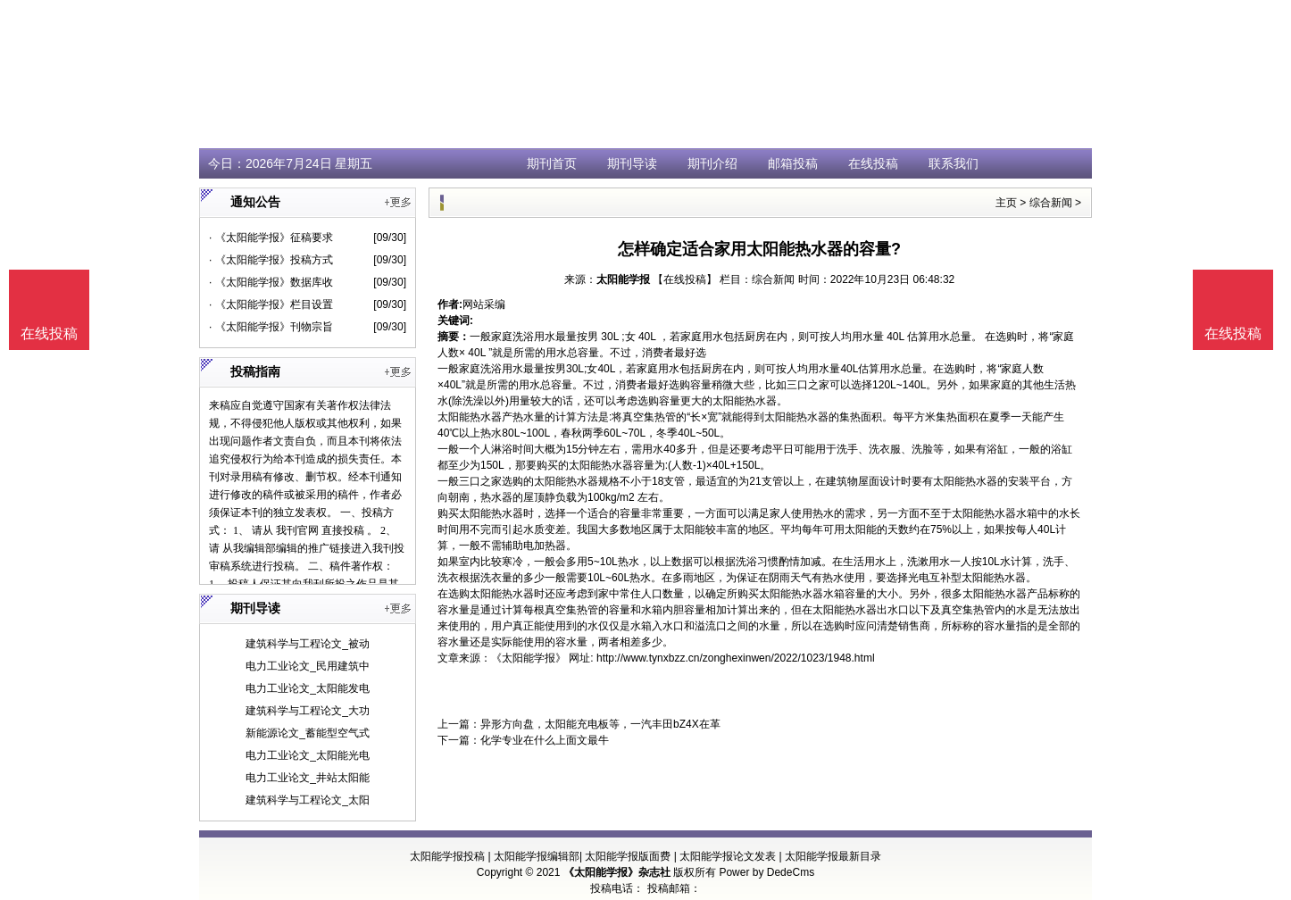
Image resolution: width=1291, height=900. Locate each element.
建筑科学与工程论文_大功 (308, 710)
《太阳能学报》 (528, 658)
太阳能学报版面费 (627, 856)
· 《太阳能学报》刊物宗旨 (271, 327)
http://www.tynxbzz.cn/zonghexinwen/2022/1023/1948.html (735, 658)
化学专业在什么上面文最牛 (544, 740)
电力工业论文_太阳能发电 (308, 688)
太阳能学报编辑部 (536, 856)
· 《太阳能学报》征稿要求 (271, 237)
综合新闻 (1050, 202)
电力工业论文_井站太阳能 (308, 777)
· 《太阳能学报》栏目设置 (271, 304)
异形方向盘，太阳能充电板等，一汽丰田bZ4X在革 (600, 724)
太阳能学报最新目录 (833, 856)
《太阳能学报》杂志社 (616, 872)
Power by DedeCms (766, 872)
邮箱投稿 (793, 163)
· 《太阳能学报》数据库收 (271, 282)
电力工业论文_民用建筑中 (308, 666)
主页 (1006, 202)
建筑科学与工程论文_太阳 (308, 800)
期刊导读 (632, 163)
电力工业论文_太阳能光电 (308, 755)
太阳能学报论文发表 (727, 856)
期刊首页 (552, 163)
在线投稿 (873, 163)
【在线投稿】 (685, 279)
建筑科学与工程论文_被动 (308, 644)
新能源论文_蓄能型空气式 (308, 733)
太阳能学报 (623, 279)
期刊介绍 (712, 163)
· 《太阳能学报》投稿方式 (271, 260)
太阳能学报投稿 (447, 856)
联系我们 (954, 163)
